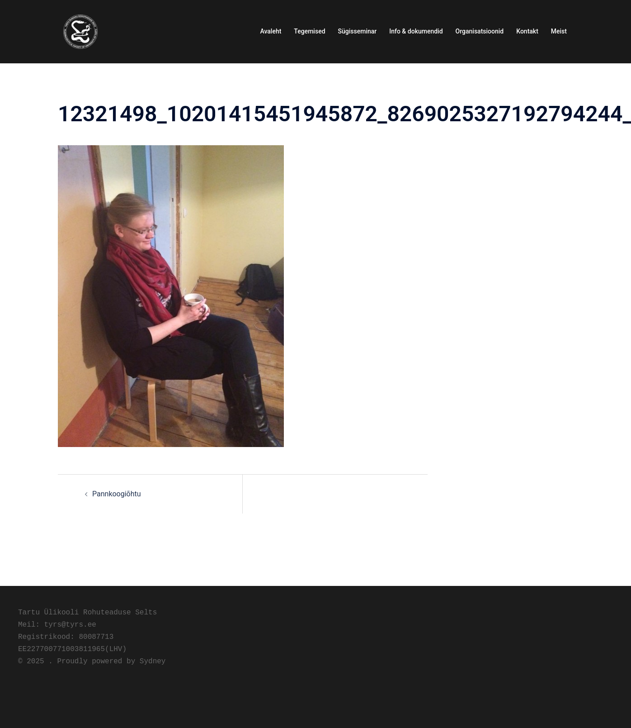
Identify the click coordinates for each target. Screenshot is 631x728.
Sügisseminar (357, 31)
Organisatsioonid (480, 31)
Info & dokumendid (416, 31)
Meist (559, 31)
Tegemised (309, 31)
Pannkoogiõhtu (116, 494)
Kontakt (527, 31)
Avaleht (271, 31)
